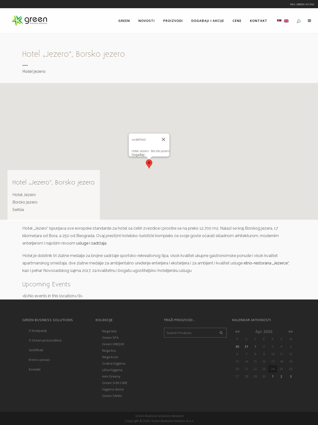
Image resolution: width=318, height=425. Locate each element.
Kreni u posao (39, 359)
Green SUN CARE (114, 383)
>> (290, 331)
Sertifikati (36, 350)
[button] (149, 164)
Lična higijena (112, 370)
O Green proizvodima (45, 340)
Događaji (138, 155)
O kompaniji (38, 330)
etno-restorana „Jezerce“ (266, 263)
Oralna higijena (113, 363)
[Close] (163, 139)
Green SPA (110, 337)
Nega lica (109, 350)
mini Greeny (111, 376)
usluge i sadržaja (91, 243)
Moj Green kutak (302, 4)
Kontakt (34, 369)
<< (237, 331)
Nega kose (110, 357)
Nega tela (109, 331)
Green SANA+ (112, 395)
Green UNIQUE (113, 344)
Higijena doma (113, 389)
